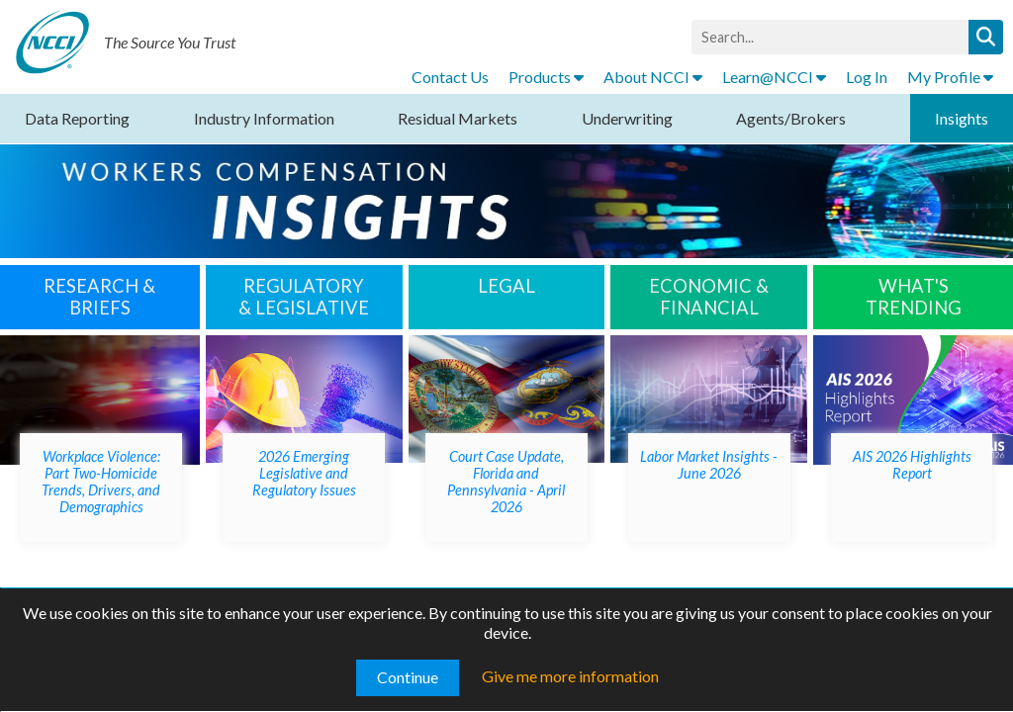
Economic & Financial (709, 296)
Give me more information (570, 676)
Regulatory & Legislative (303, 296)
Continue (407, 677)
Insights (961, 118)
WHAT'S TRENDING (914, 296)
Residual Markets (457, 118)
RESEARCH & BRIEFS (99, 296)
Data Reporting (77, 118)
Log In (866, 76)
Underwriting (627, 118)
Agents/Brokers (791, 118)
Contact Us (450, 76)
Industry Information (264, 118)
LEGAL (506, 286)
